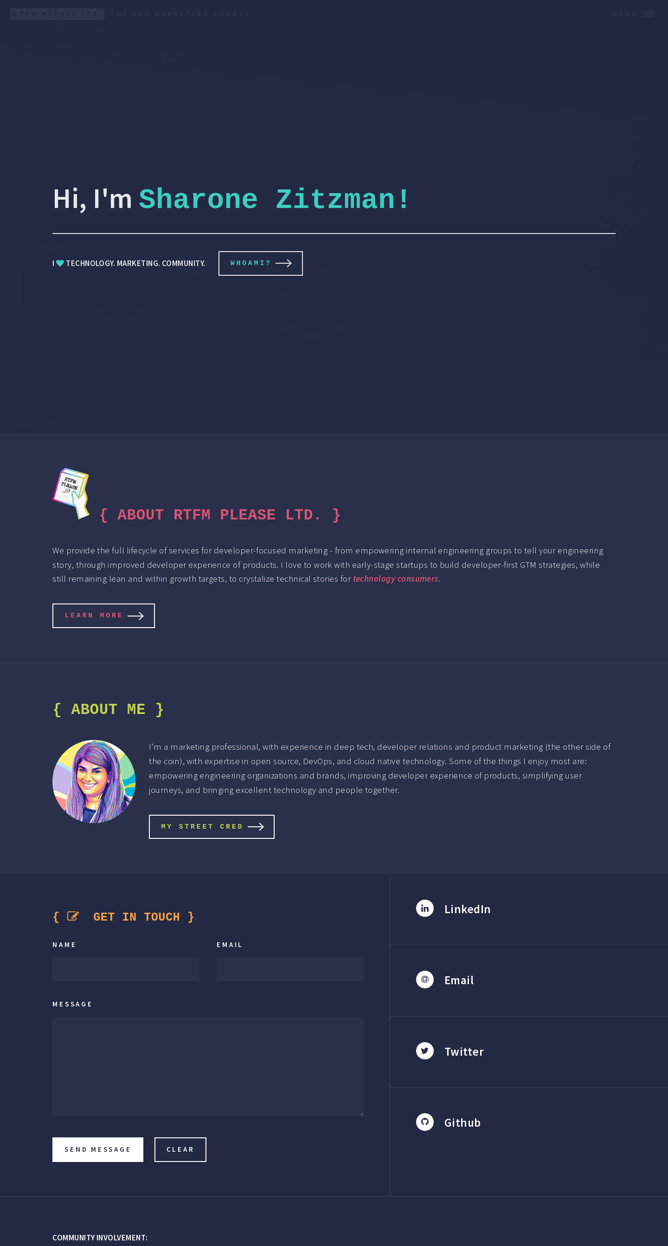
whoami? (251, 262)
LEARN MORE (93, 613)
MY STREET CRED (202, 825)
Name (64, 942)
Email (230, 942)
